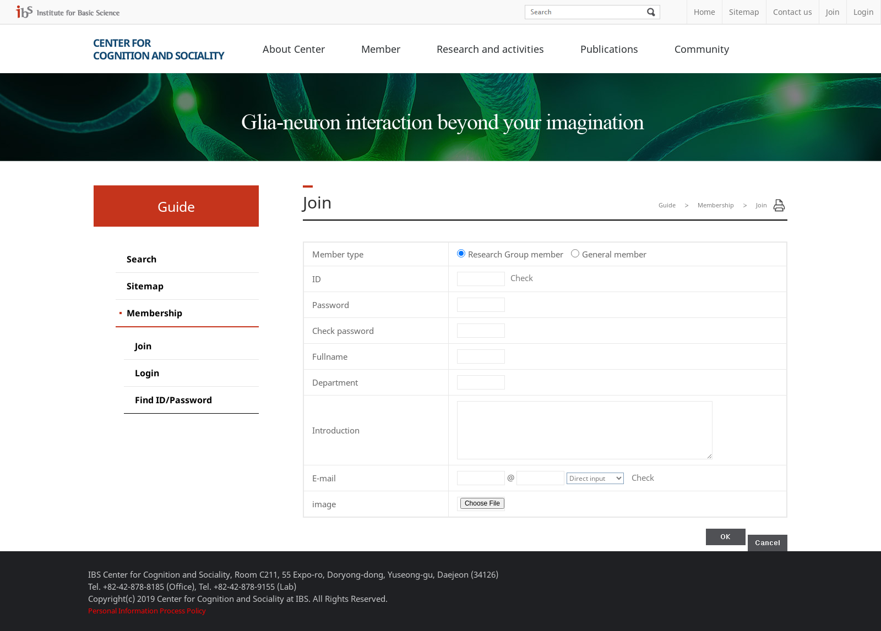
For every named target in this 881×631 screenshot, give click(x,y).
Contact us (792, 12)
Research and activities (490, 49)
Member (380, 49)
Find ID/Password (173, 400)
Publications (609, 49)
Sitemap (744, 12)
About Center (294, 49)
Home (704, 12)
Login (863, 12)
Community (702, 49)
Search (141, 259)
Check (521, 277)
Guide (667, 205)
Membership (154, 313)
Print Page (779, 205)
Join (833, 12)
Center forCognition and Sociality (158, 49)
